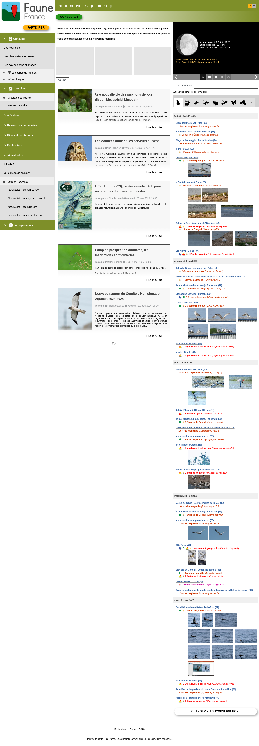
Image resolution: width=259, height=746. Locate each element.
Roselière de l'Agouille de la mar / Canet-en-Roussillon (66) (206, 689)
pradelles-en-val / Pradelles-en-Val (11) (195, 131)
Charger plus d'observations (215, 711)
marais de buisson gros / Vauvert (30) (195, 436)
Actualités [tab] (62, 80)
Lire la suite (155, 127)
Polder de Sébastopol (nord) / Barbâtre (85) (198, 223)
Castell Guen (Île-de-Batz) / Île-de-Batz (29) (197, 607)
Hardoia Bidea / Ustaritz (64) (190, 581)
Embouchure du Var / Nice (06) (191, 123)
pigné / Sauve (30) (185, 149)
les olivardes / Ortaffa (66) (189, 343)
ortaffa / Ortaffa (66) (186, 352)
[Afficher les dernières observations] (190, 92)
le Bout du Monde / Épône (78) (191, 182)
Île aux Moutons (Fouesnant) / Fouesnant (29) (199, 285)
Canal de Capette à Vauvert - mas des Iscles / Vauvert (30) (205, 427)
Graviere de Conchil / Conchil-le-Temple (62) (198, 570)
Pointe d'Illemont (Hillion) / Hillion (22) (195, 410)
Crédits (142, 729)
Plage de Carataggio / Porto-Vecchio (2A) (196, 140)
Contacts (133, 729)
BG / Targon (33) (184, 545)
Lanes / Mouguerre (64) (187, 157)
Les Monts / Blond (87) (187, 251)
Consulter (69, 16)
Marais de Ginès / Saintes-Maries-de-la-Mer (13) (200, 503)
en (254, 6)
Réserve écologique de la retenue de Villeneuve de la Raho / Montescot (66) (214, 590)
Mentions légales (121, 729)
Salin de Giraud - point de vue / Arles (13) (197, 268)
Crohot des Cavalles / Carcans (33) (193, 294)
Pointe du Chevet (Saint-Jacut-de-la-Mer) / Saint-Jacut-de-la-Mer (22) (210, 276)
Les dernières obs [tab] (184, 85)
